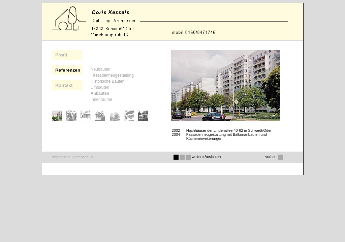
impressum (61, 157)
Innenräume (101, 99)
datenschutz (83, 157)
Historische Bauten (108, 81)
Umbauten (100, 87)
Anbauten (100, 93)
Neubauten (101, 69)
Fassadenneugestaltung (112, 75)
